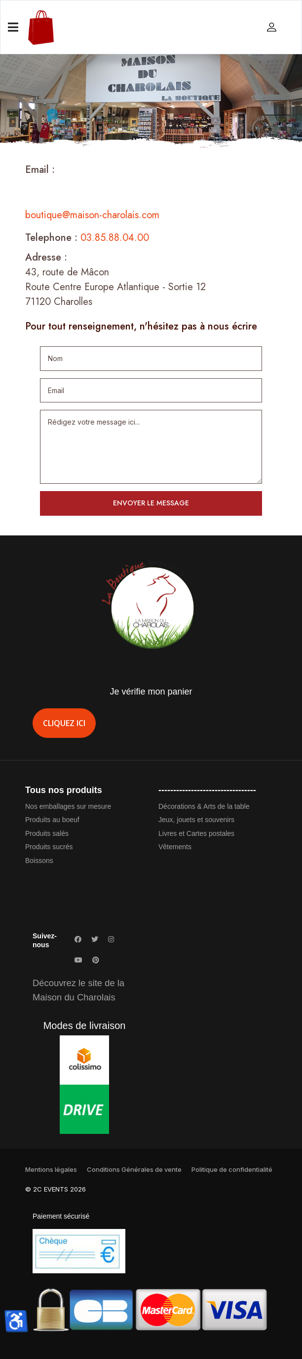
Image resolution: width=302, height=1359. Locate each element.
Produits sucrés (49, 847)
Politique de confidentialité (231, 1169)
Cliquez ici (64, 723)
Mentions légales (51, 1169)
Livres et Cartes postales (196, 833)
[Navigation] (13, 27)
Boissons (39, 860)
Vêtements (174, 847)
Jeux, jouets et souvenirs (196, 820)
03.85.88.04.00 (114, 238)
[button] (272, 26)
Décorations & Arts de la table (203, 806)
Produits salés (47, 833)
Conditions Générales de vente (134, 1169)
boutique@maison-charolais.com (92, 215)
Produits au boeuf (52, 820)
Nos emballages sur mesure (68, 806)
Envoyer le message (151, 503)
